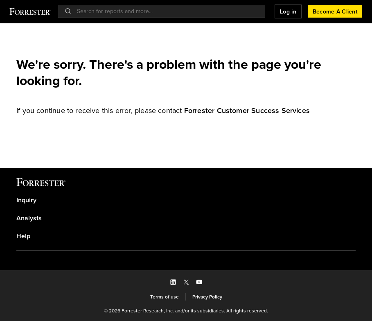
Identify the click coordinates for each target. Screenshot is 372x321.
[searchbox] (165, 11)
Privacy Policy (207, 297)
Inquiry (26, 200)
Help (23, 236)
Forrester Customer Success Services (247, 110)
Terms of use (164, 297)
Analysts (29, 218)
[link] (247, 110)
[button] (288, 11)
